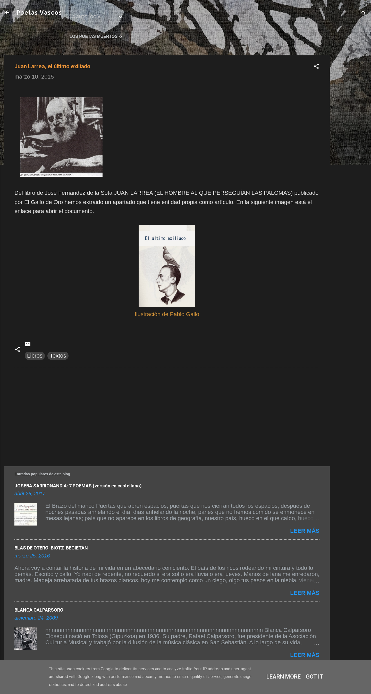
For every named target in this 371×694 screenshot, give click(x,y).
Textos (58, 355)
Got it (314, 676)
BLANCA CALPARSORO (38, 610)
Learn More (283, 676)
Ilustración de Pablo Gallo (167, 314)
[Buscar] (364, 14)
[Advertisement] (350, 132)
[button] (316, 67)
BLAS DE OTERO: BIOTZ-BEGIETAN (51, 548)
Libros (35, 355)
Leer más (304, 531)
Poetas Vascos (39, 12)
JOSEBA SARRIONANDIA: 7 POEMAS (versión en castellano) (78, 485)
